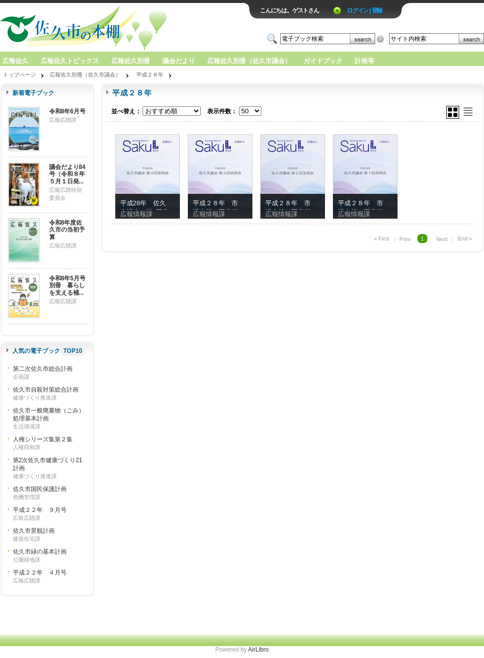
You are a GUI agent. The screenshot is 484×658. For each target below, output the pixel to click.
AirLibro (258, 649)
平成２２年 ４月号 (40, 572)
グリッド (452, 112)
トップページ (19, 75)
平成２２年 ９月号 (40, 509)
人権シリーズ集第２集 (43, 439)
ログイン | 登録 (364, 10)
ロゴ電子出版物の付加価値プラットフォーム (116, 28)
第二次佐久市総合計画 (43, 368)
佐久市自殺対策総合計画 (46, 389)
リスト (468, 112)
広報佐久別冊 (130, 61)
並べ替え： (126, 111)
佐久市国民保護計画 (40, 489)
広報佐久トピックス (70, 61)
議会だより (178, 61)
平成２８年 (149, 75)
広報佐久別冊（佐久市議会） (249, 61)
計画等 (364, 61)
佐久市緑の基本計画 (40, 551)
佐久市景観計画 (34, 530)
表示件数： (222, 111)
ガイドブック (323, 61)
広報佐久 (15, 61)
